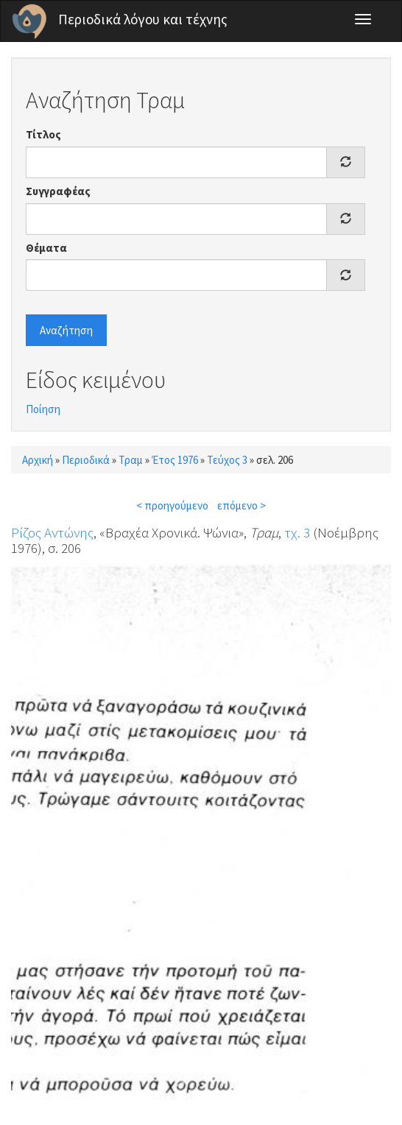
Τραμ (131, 460)
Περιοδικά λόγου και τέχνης (143, 19)
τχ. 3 (297, 532)
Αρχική (37, 460)
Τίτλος (43, 134)
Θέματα (46, 248)
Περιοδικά (86, 460)
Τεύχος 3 (227, 460)
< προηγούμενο (172, 505)
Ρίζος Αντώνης (52, 532)
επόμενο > (241, 505)
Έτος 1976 (175, 460)
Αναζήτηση (66, 330)
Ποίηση (43, 409)
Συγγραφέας (58, 191)
